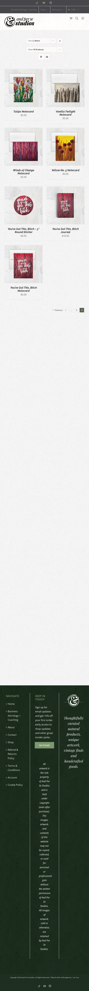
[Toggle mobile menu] (83, 18)
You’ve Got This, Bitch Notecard (23, 289)
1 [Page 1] (65, 310)
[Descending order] (60, 41)
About (11, 727)
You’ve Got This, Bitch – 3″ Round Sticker (24, 230)
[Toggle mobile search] (76, 18)
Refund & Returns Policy (13, 754)
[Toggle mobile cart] (70, 18)
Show (36, 49)
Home (11, 704)
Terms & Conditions (14, 768)
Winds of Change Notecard (23, 172)
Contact (12, 734)
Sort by (34, 40)
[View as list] (47, 57)
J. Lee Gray (75, 977)
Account (12, 777)
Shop (11, 742)
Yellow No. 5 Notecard (65, 170)
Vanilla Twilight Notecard (65, 113)
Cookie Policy (15, 784)
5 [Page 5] (76, 310)
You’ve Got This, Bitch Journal (65, 230)
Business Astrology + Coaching (14, 716)
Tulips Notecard (23, 111)
